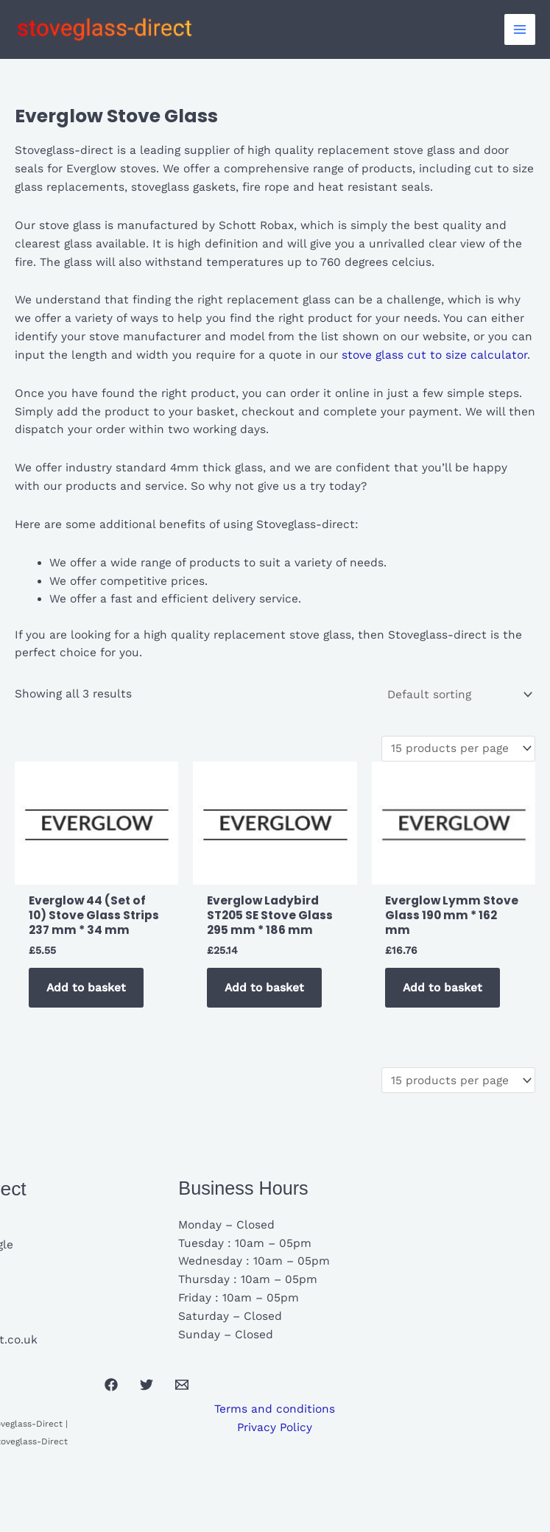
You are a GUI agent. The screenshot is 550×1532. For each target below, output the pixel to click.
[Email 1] (181, 1384)
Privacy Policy (274, 1427)
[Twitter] (146, 1384)
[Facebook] (111, 1384)
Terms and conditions (274, 1409)
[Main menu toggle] (519, 29)
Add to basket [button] (86, 987)
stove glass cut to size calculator (432, 355)
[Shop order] (459, 694)
